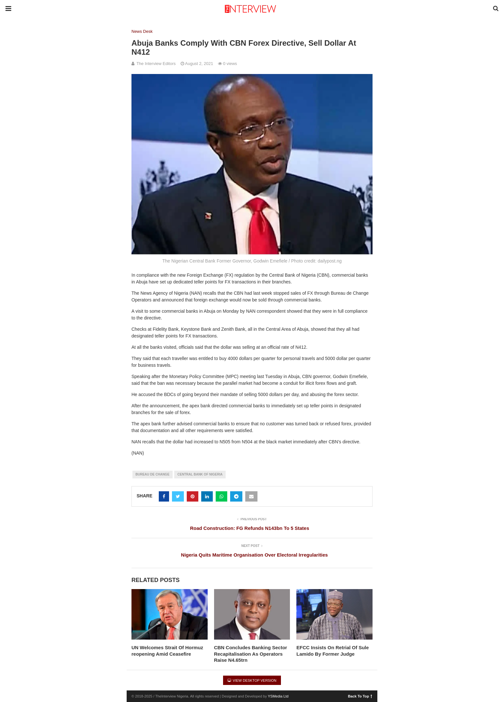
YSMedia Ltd (278, 696)
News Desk (142, 31)
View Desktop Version (252, 680)
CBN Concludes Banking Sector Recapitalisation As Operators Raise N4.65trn (250, 654)
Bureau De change (153, 474)
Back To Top (360, 695)
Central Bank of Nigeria (199, 474)
